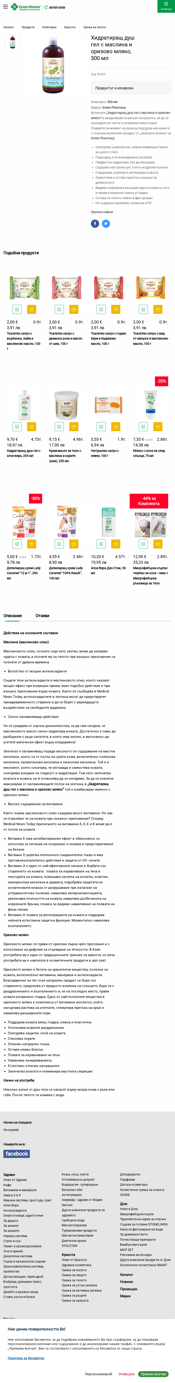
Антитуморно (72, 1195)
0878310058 (57, 7)
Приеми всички (153, 1374)
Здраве (9, 1175)
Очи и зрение (13, 1251)
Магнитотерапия (74, 1225)
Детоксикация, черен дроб (23, 1276)
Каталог (126, 1275)
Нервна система (15, 1236)
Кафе (7, 1185)
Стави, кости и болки (19, 1297)
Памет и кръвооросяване (22, 1246)
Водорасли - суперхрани (80, 1184)
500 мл (112, 102)
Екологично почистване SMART (143, 1265)
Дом (123, 1204)
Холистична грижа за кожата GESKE (142, 1192)
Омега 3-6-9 (12, 1195)
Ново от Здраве (15, 1180)
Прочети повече (104, 212)
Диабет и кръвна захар (20, 1292)
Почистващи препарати (138, 1239)
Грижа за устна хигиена (79, 1285)
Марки (125, 1296)
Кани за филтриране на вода (141, 1229)
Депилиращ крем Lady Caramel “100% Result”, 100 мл (66, 573)
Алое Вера (11, 1205)
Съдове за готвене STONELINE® (144, 1224)
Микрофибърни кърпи (137, 1214)
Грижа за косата (74, 1270)
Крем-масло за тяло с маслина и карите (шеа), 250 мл (65, 456)
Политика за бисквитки (26, 1358)
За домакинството (134, 1234)
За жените (10, 1226)
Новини (126, 1282)
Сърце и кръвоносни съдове (24, 1261)
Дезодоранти (130, 1174)
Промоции (128, 1289)
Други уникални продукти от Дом (145, 1260)
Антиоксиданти (15, 1210)
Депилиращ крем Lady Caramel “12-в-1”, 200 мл (24, 573)
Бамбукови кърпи (133, 1244)
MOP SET (126, 1250)
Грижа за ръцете (74, 1295)
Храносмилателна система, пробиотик (23, 1269)
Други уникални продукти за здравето (83, 1212)
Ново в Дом (129, 1209)
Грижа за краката (75, 1300)
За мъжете (11, 1231)
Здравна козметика (76, 1265)
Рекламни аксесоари (136, 1255)
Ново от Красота (74, 1260)
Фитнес (67, 1205)
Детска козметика (134, 1184)
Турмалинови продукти (79, 1230)
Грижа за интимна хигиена (82, 1290)
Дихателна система (17, 1256)
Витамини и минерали (19, 1190)
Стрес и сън (12, 1241)
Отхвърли (126, 1374)
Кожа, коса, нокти (75, 1174)
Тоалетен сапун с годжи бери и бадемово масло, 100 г (108, 339)
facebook (17, 1154)
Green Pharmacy (114, 107)
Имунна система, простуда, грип (27, 1200)
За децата (10, 1221)
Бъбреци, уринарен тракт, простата (22, 1284)
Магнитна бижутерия (77, 1235)
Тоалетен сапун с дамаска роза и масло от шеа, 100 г (65, 339)
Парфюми (127, 1179)
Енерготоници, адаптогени (23, 1215)
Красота (68, 1255)
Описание (12, 615)
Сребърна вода (73, 1220)
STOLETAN (69, 1246)
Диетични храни (74, 1241)
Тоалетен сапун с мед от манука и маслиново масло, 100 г (150, 339)
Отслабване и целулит (78, 1179)
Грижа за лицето (74, 1275)
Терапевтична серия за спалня (143, 1219)
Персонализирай (98, 1374)
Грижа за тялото (74, 1280)
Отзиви (42, 615)
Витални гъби (72, 1190)
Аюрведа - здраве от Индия (82, 1200)
